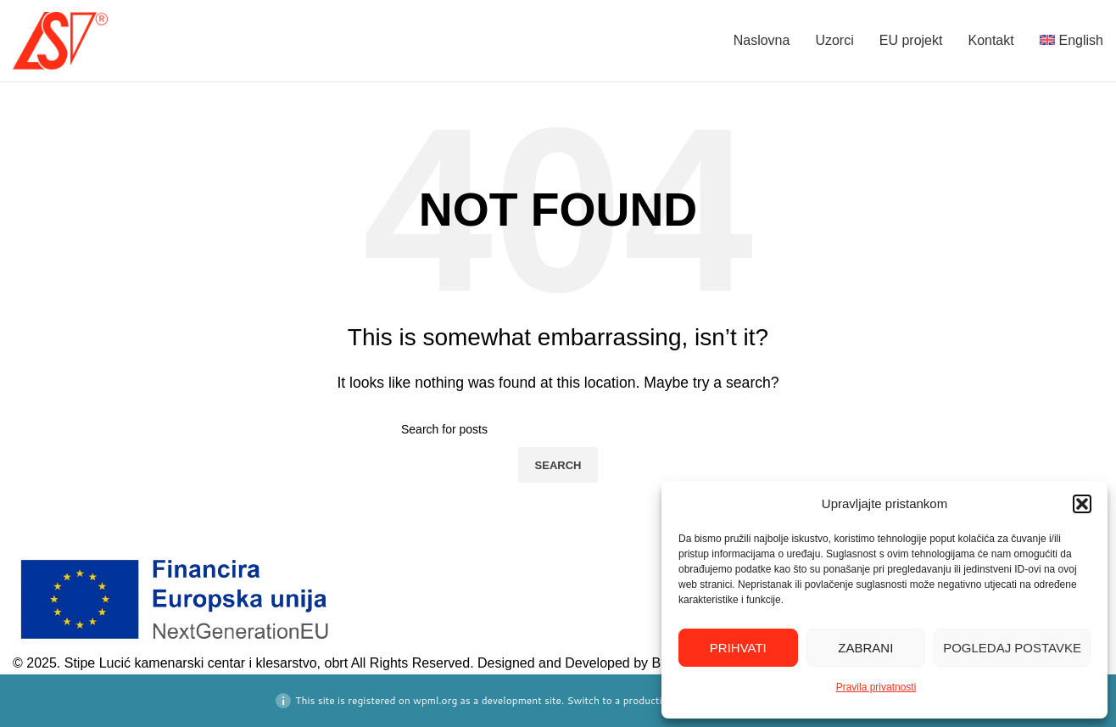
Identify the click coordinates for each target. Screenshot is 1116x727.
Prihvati (738, 647)
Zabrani (865, 647)
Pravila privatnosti (876, 687)
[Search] (558, 429)
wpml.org (435, 700)
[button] (1082, 503)
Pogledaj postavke (1012, 647)
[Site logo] (60, 39)
